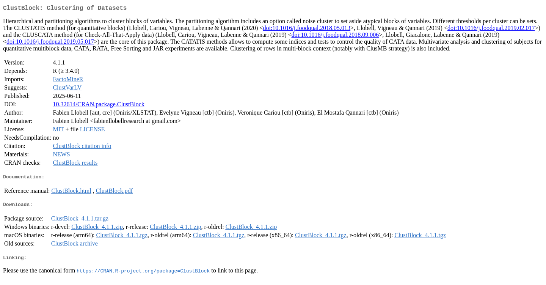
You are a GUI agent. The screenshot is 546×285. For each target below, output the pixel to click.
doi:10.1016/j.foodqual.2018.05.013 (306, 29)
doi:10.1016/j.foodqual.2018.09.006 (335, 36)
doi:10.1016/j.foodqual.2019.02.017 (491, 29)
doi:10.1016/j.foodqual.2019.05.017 (50, 43)
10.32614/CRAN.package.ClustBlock (98, 105)
